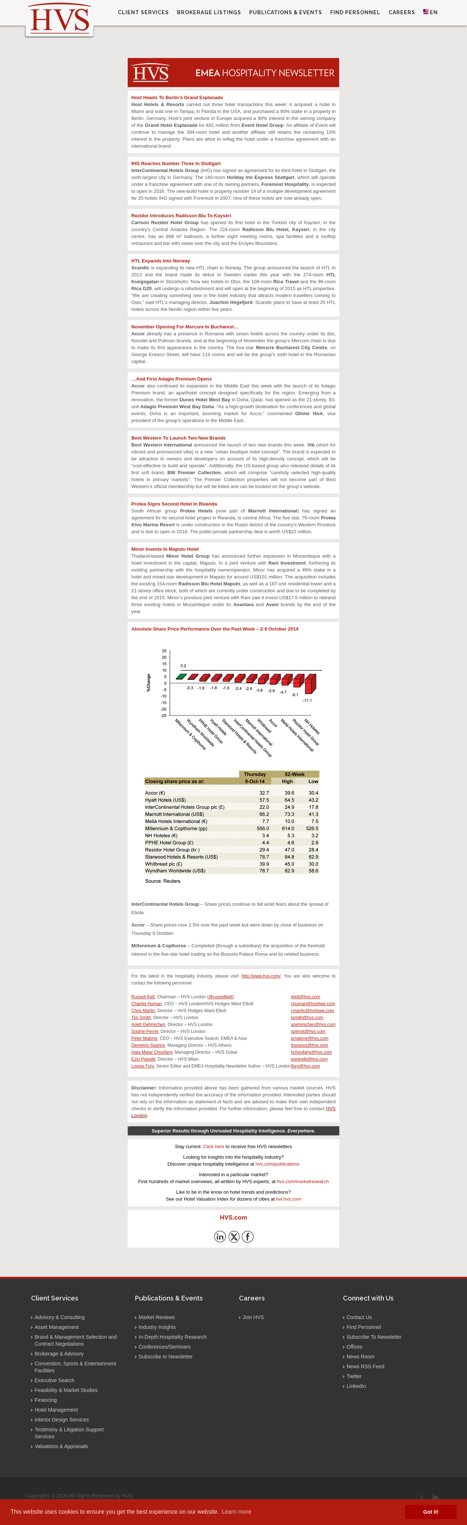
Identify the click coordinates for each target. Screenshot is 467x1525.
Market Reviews (157, 1317)
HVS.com (233, 1217)
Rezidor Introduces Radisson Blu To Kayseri (181, 215)
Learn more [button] (236, 1512)
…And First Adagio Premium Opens (171, 379)
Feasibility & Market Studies (66, 1390)
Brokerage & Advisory (59, 1354)
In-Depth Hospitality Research (173, 1337)
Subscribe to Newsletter (166, 1357)
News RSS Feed (365, 1366)
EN (430, 12)
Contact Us (359, 1317)
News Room (360, 1357)
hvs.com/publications (277, 1164)
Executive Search (54, 1380)
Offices (354, 1347)
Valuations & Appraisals (61, 1446)
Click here (213, 1146)
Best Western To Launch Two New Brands (178, 438)
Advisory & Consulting (60, 1317)
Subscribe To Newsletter (374, 1337)
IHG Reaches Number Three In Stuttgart (176, 163)
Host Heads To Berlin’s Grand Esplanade (177, 97)
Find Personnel (364, 1327)
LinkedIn (356, 1386)
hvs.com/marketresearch (303, 1181)
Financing (46, 1400)
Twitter (354, 1376)
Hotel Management (56, 1410)
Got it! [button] (431, 1512)
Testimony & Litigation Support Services (69, 1433)
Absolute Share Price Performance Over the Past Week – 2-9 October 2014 (214, 629)
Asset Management (57, 1327)
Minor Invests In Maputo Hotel (165, 549)
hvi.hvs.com (288, 1199)
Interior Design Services (62, 1420)
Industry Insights (157, 1327)
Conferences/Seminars (164, 1347)
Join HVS (253, 1317)
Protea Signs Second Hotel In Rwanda (174, 504)
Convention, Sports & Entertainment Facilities (75, 1367)
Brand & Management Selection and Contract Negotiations (76, 1340)
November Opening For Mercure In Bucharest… (185, 326)
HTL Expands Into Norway (160, 261)
